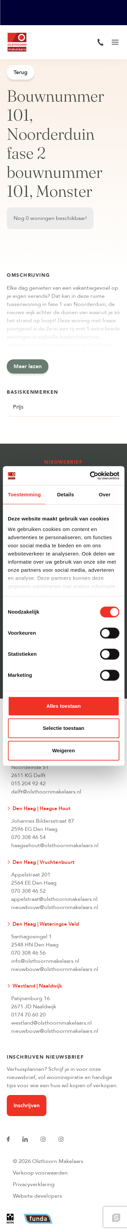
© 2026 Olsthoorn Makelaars (48, 1161)
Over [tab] (105, 494)
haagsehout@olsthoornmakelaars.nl (55, 845)
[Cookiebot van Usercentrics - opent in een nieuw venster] (90, 475)
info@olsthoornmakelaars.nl (45, 961)
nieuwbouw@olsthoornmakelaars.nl (54, 907)
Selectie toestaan (63, 728)
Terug (20, 72)
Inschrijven (27, 1105)
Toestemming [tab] (24, 494)
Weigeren (63, 750)
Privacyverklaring (34, 1184)
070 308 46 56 (28, 953)
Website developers (37, 1196)
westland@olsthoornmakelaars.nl (51, 1023)
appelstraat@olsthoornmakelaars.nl (54, 899)
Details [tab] (65, 494)
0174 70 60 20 (28, 1015)
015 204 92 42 (28, 783)
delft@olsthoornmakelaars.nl (46, 791)
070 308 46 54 (28, 837)
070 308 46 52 (28, 891)
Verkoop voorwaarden (40, 1173)
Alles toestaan (63, 706)
